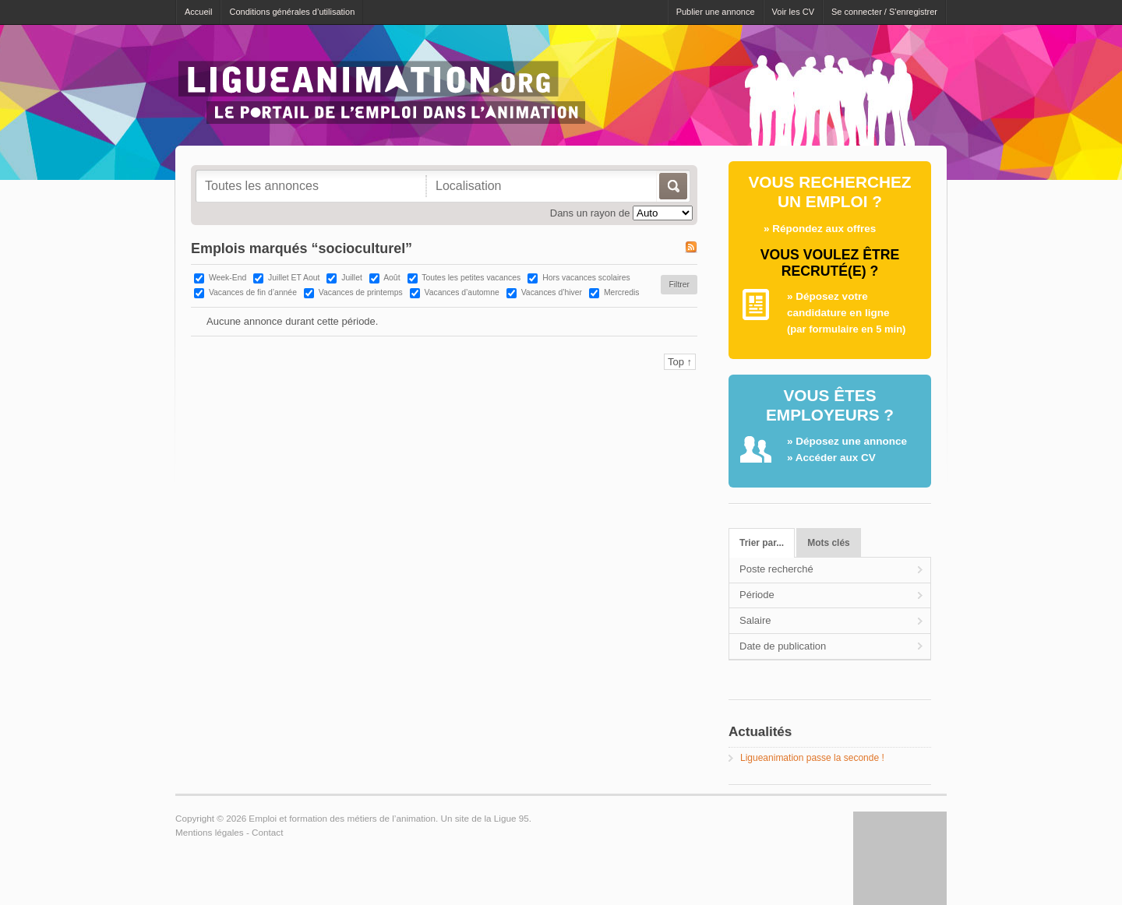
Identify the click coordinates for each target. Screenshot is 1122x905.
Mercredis (622, 292)
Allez (672, 186)
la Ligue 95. (507, 818)
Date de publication (782, 646)
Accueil (198, 11)
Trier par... (761, 542)
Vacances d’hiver (551, 292)
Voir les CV (793, 11)
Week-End (227, 277)
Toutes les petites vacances (471, 277)
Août (391, 277)
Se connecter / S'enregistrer (884, 11)
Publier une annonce (715, 11)
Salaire (755, 620)
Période (756, 594)
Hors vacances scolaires (586, 277)
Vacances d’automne (462, 292)
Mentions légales (209, 832)
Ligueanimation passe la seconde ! (812, 757)
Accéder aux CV (836, 457)
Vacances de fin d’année (253, 292)
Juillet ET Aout (293, 277)
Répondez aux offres (824, 228)
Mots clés (828, 542)
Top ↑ (680, 362)
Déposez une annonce (851, 441)
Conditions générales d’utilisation (292, 11)
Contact (267, 832)
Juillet (351, 277)
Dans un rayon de (590, 213)
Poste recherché (776, 569)
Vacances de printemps (361, 292)
